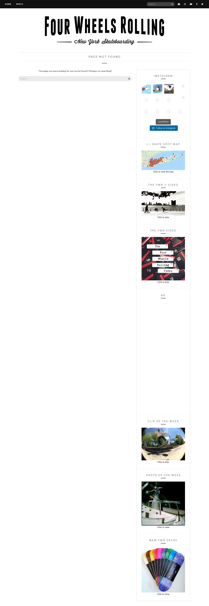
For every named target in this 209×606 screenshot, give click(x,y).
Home (8, 4)
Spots (19, 4)
